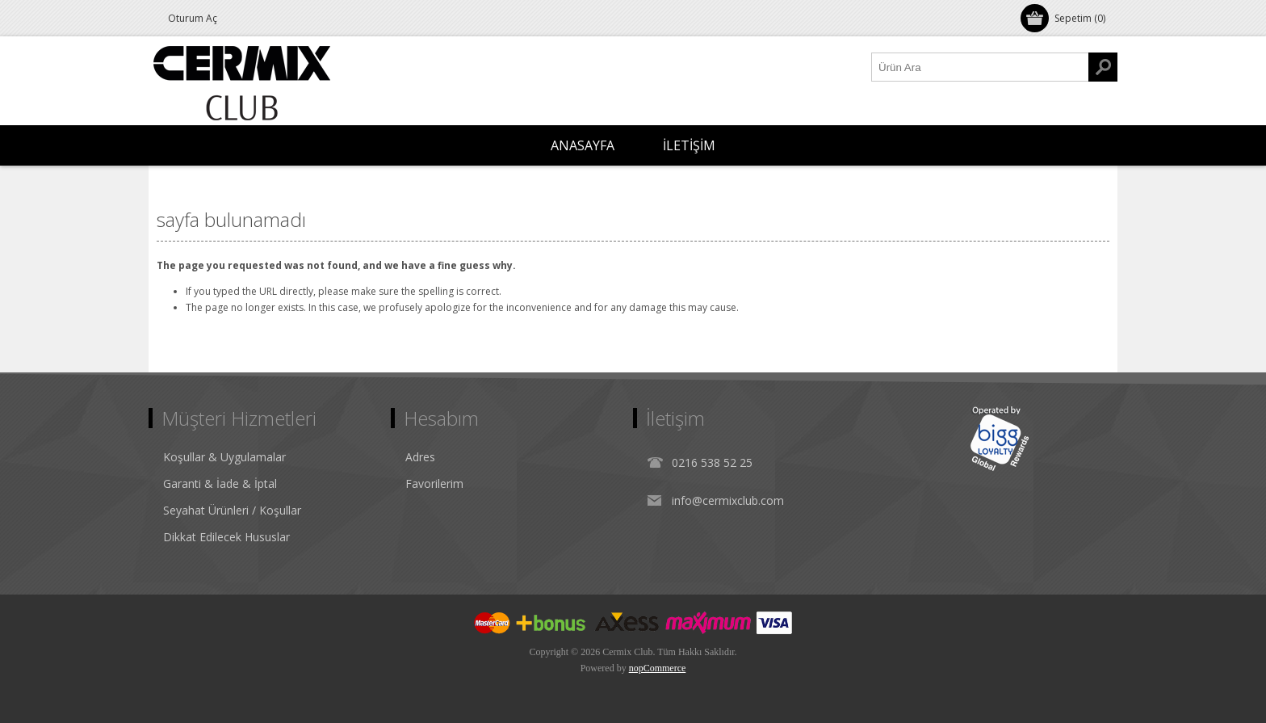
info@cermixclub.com (728, 500)
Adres (420, 456)
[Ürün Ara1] (980, 67)
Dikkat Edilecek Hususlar (226, 536)
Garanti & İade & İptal (220, 483)
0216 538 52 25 (712, 462)
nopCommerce (657, 668)
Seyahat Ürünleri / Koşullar (232, 510)
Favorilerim (434, 483)
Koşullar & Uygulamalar (224, 456)
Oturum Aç (192, 18)
